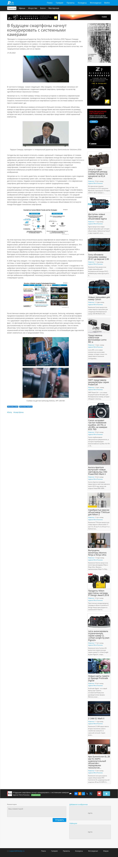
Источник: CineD (13, 406)
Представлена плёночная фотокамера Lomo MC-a (97, 338)
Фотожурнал (95, 3)
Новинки (91, 181)
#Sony (9, 412)
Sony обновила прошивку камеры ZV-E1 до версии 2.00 (98, 257)
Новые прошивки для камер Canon (99, 298)
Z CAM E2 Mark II (96, 718)
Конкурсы (82, 3)
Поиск (49, 3)
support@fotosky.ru (16, 851)
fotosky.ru (10, 3)
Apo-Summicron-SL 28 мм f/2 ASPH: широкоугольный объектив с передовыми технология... (99, 762)
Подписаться (36, 795)
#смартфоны (18, 412)
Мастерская (54, 8)
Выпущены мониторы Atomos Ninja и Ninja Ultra (97, 552)
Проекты (70, 3)
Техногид (12, 8)
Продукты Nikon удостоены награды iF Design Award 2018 (98, 593)
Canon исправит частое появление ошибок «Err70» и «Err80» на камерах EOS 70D (97, 425)
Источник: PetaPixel (26, 406)
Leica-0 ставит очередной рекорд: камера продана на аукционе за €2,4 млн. (98, 174)
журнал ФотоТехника (95, 183)
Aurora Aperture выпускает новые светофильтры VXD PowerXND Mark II (97, 470)
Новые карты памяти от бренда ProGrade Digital (98, 678)
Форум (105, 851)
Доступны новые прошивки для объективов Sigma (97, 216)
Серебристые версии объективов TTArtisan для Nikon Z (99, 512)
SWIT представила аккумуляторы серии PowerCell (98, 382)
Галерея (59, 3)
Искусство (32, 8)
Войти (107, 3)
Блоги (43, 8)
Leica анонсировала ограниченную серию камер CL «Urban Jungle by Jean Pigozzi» (98, 635)
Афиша (22, 8)
